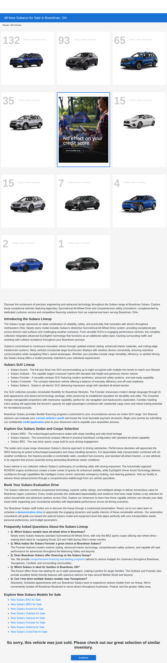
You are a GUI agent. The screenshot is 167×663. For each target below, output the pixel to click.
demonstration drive (30, 512)
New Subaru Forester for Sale (28, 622)
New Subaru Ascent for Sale (27, 608)
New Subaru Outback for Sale (28, 613)
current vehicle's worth (50, 418)
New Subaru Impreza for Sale (28, 618)
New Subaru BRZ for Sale (26, 599)
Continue (83, 657)
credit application (33, 422)
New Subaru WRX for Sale (26, 604)
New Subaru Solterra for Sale (28, 627)
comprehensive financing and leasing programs (57, 559)
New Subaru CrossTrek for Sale (29, 631)
